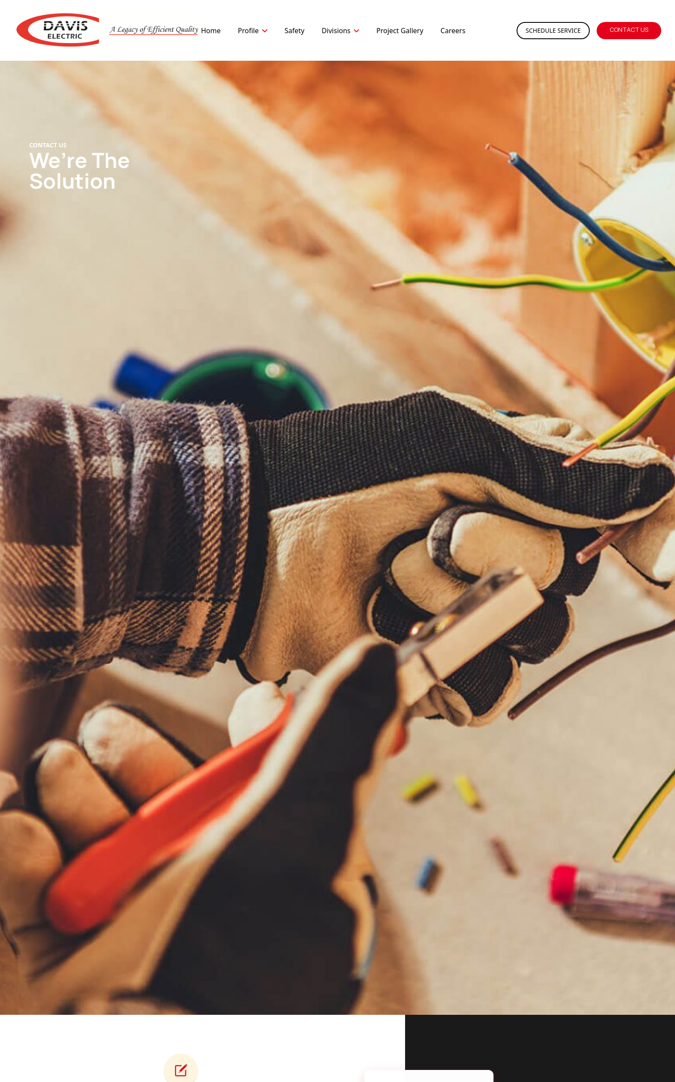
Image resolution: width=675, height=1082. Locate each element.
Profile (248, 30)
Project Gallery (399, 30)
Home (211, 30)
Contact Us (629, 29)
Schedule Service (553, 30)
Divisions (336, 30)
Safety (294, 30)
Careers (452, 30)
